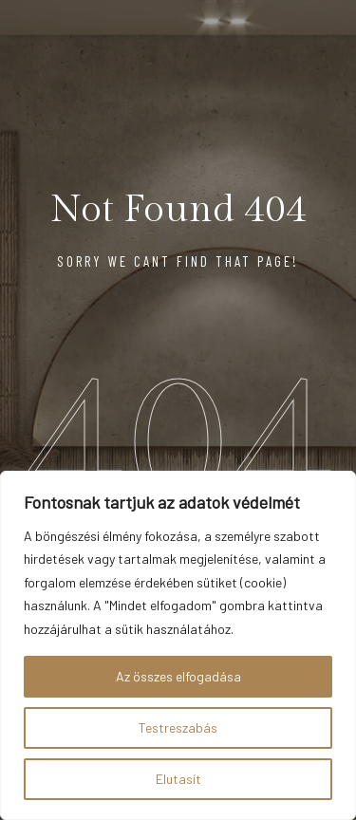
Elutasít (178, 779)
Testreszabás (178, 727)
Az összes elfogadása (178, 676)
